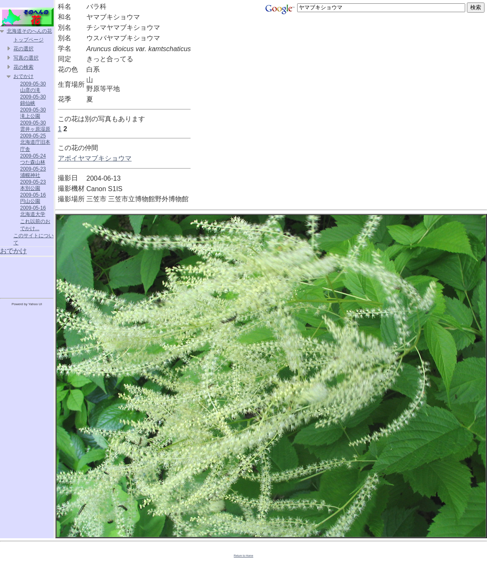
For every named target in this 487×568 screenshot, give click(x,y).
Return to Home (244, 555)
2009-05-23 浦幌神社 (33, 172)
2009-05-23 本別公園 (33, 185)
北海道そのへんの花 (29, 31)
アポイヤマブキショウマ (95, 158)
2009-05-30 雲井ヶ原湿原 (35, 126)
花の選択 (23, 49)
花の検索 (23, 67)
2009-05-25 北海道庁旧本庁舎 (35, 142)
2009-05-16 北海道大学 (33, 211)
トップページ (28, 40)
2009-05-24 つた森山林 (33, 159)
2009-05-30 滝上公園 (33, 113)
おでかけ (23, 76)
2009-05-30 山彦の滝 (33, 87)
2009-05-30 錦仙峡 (33, 100)
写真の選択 (26, 58)
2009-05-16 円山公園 (33, 198)
